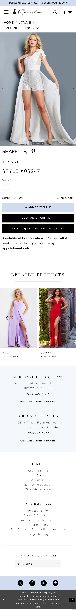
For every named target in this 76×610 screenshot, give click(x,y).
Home (9, 22)
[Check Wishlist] (70, 12)
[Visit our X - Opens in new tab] (20, 584)
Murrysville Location (38, 485)
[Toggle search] (55, 12)
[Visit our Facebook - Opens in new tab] (32, 584)
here (37, 607)
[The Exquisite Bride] (27, 11)
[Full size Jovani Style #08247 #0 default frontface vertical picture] (38, 89)
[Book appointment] (62, 12)
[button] (6, 12)
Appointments (38, 471)
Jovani (25, 22)
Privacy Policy (38, 511)
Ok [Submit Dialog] (72, 600)
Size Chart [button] (65, 198)
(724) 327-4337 (38, 394)
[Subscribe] (57, 564)
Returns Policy (38, 525)
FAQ (38, 475)
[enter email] (38, 564)
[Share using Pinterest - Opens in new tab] (33, 151)
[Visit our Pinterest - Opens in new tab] (56, 584)
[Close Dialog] (3, 600)
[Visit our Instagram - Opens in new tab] (44, 584)
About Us (38, 480)
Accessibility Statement (38, 520)
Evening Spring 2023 (22, 28)
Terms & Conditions (38, 516)
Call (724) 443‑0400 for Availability (38, 229)
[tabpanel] (38, 89)
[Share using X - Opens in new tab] (25, 151)
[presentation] (18, 318)
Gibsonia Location (38, 490)
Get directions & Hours (38, 401)
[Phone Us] (23, 3)
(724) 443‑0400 (38, 433)
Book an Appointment (38, 218)
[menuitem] (6, 12)
